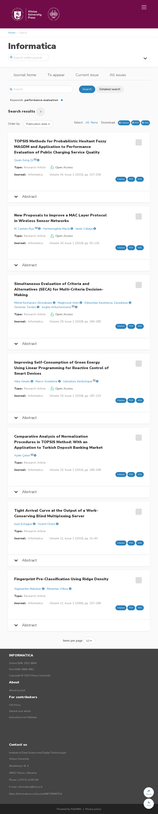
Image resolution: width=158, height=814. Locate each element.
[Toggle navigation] (144, 7)
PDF (135, 122)
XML (145, 122)
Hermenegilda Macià (56, 229)
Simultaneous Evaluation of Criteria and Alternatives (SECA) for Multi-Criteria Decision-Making (58, 289)
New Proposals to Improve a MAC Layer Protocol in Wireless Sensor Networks (60, 218)
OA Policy (15, 705)
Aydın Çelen (22, 455)
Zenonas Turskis (25, 307)
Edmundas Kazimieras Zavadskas (106, 303)
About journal (17, 690)
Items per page (72, 641)
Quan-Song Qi (23, 160)
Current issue (87, 74)
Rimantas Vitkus (57, 589)
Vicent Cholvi (46, 524)
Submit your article (20, 711)
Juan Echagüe (23, 524)
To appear (56, 74)
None (94, 122)
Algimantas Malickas (27, 589)
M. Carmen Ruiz (24, 229)
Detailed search (110, 89)
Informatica (32, 46)
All (87, 122)
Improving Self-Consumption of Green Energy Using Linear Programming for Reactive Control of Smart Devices (61, 368)
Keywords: (34, 100)
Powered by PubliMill (69, 809)
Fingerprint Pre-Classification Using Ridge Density (61, 579)
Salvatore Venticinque (77, 381)
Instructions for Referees (23, 717)
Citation (124, 122)
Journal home (25, 74)
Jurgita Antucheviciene (56, 307)
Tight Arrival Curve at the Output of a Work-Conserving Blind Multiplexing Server (56, 513)
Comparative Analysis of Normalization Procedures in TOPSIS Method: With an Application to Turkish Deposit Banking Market (58, 442)
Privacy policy (93, 809)
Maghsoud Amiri (68, 303)
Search (87, 89)
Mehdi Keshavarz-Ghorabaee (33, 303)
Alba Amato (22, 381)
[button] (149, 792)
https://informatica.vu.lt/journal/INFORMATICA (35, 793)
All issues (118, 74)
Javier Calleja (84, 229)
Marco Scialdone (46, 381)
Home (11, 32)
